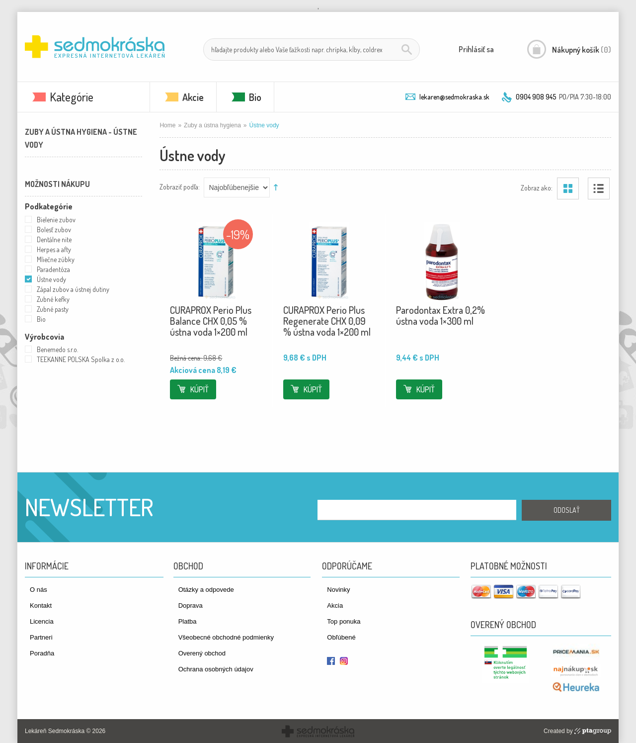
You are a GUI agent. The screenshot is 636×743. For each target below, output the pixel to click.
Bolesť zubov (54, 229)
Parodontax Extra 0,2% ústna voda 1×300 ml (440, 315)
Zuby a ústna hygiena (212, 125)
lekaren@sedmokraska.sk (454, 97)
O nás (38, 589)
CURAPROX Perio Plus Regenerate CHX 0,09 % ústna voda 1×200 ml (327, 320)
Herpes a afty (54, 249)
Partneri (41, 637)
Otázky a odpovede (206, 589)
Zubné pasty (53, 309)
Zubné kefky (53, 299)
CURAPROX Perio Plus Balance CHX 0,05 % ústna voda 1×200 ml (210, 320)
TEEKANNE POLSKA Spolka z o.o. (81, 359)
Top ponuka (343, 621)
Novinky (338, 589)
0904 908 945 (536, 97)
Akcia (335, 605)
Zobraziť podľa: (179, 186)
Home (167, 125)
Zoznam (599, 188)
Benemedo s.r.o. (57, 349)
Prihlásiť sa (476, 49)
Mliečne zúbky (56, 259)
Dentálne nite (54, 239)
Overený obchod (202, 653)
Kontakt (41, 605)
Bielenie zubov (56, 219)
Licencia (42, 621)
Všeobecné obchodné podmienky (226, 637)
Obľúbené (341, 637)
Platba (187, 621)
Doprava (190, 605)
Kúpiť (199, 389)
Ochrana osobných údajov (215, 669)
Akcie (193, 97)
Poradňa (42, 653)
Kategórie (71, 96)
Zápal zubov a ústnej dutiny (73, 289)
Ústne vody (51, 279)
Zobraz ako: (537, 187)
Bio (255, 97)
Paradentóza (53, 269)
